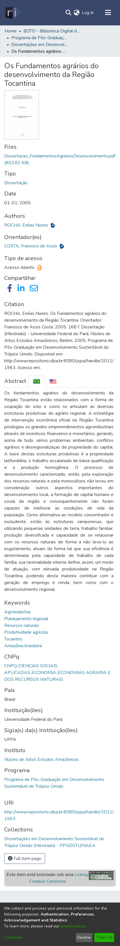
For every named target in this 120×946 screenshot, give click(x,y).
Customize (13, 937)
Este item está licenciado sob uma (47, 878)
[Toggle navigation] (108, 12)
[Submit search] (68, 12)
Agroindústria (17, 612)
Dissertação (16, 183)
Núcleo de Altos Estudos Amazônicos (41, 759)
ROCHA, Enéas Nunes (26, 225)
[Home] (12, 13)
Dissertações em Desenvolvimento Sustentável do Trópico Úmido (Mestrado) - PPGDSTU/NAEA (39, 44)
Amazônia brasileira (23, 646)
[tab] (36, 381)
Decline (84, 937)
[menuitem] (76, 12)
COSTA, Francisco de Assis (31, 246)
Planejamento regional (26, 619)
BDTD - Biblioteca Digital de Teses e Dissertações (51, 31)
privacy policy (73, 926)
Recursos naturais (21, 625)
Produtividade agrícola (26, 632)
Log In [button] (88, 13)
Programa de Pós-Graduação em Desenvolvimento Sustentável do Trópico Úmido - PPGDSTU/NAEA (39, 38)
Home (11, 31)
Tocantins (13, 639)
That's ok (104, 937)
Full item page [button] (24, 858)
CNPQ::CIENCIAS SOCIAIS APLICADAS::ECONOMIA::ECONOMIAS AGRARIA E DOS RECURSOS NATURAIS (57, 672)
